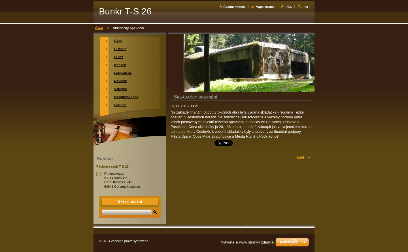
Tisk (305, 6)
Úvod (99, 28)
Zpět (300, 157)
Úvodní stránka (234, 6)
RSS (288, 6)
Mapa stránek (265, 6)
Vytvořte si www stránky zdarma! (247, 242)
